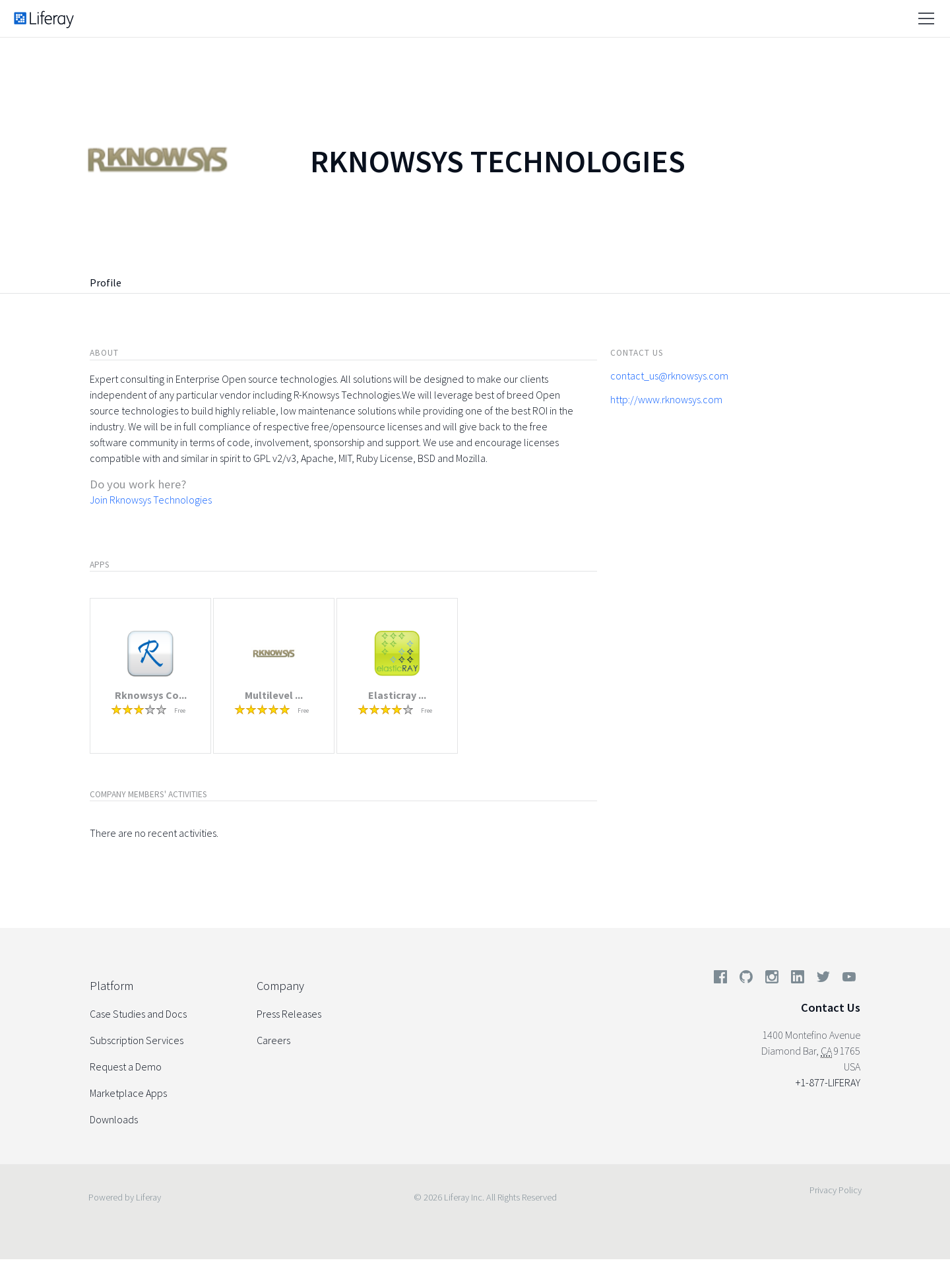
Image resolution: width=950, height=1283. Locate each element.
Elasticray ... (397, 695)
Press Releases (289, 1013)
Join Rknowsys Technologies (151, 499)
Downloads (114, 1119)
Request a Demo (126, 1066)
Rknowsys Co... (151, 695)
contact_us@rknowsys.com (669, 375)
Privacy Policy (835, 1190)
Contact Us (830, 1007)
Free (179, 710)
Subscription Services (136, 1040)
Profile (105, 282)
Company (280, 985)
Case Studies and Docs (138, 1013)
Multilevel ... (274, 695)
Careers (273, 1040)
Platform (111, 985)
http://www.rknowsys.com (666, 399)
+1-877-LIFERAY (828, 1082)
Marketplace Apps (128, 1093)
